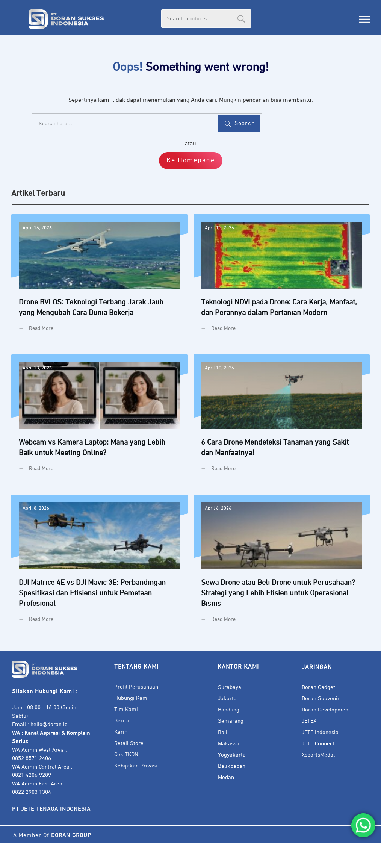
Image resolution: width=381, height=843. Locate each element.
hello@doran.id (49, 724)
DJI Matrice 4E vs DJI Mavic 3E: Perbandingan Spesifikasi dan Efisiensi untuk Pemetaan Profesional (99, 564)
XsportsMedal (318, 755)
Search (241, 18)
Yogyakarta (232, 755)
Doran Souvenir (321, 698)
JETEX (309, 721)
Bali (222, 732)
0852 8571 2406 (31, 758)
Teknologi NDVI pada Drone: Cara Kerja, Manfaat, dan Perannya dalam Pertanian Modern (282, 278)
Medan (226, 777)
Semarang (230, 721)
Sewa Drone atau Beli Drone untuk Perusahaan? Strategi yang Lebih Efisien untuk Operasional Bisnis (282, 564)
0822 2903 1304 (31, 792)
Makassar (230, 743)
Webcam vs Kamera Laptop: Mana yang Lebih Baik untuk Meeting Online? (99, 418)
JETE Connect (318, 743)
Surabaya (229, 687)
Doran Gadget (318, 687)
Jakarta (227, 698)
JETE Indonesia (320, 732)
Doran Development (326, 710)
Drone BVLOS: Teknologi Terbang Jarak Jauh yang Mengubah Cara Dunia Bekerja (99, 278)
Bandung (228, 710)
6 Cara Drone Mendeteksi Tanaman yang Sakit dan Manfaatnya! (282, 418)
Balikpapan (231, 766)
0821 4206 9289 (31, 775)
